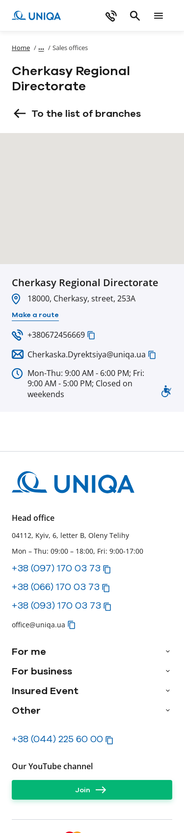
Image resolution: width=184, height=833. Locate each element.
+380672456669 (56, 334)
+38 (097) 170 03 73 (56, 568)
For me (29, 651)
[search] (135, 16)
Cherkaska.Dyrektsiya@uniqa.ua (86, 354)
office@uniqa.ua (38, 624)
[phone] (111, 16)
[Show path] (41, 47)
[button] (91, 335)
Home (21, 48)
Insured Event (45, 691)
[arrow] (167, 651)
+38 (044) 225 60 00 (57, 739)
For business (42, 671)
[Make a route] (35, 315)
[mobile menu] (158, 16)
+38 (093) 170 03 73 (56, 605)
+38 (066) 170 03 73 (56, 587)
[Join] (92, 790)
